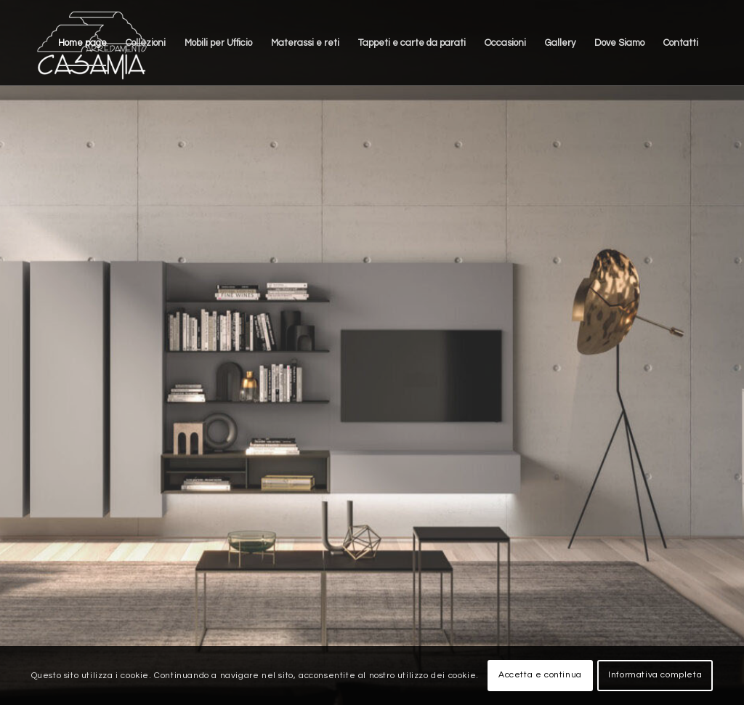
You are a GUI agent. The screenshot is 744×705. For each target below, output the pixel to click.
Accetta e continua (540, 675)
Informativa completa (655, 675)
